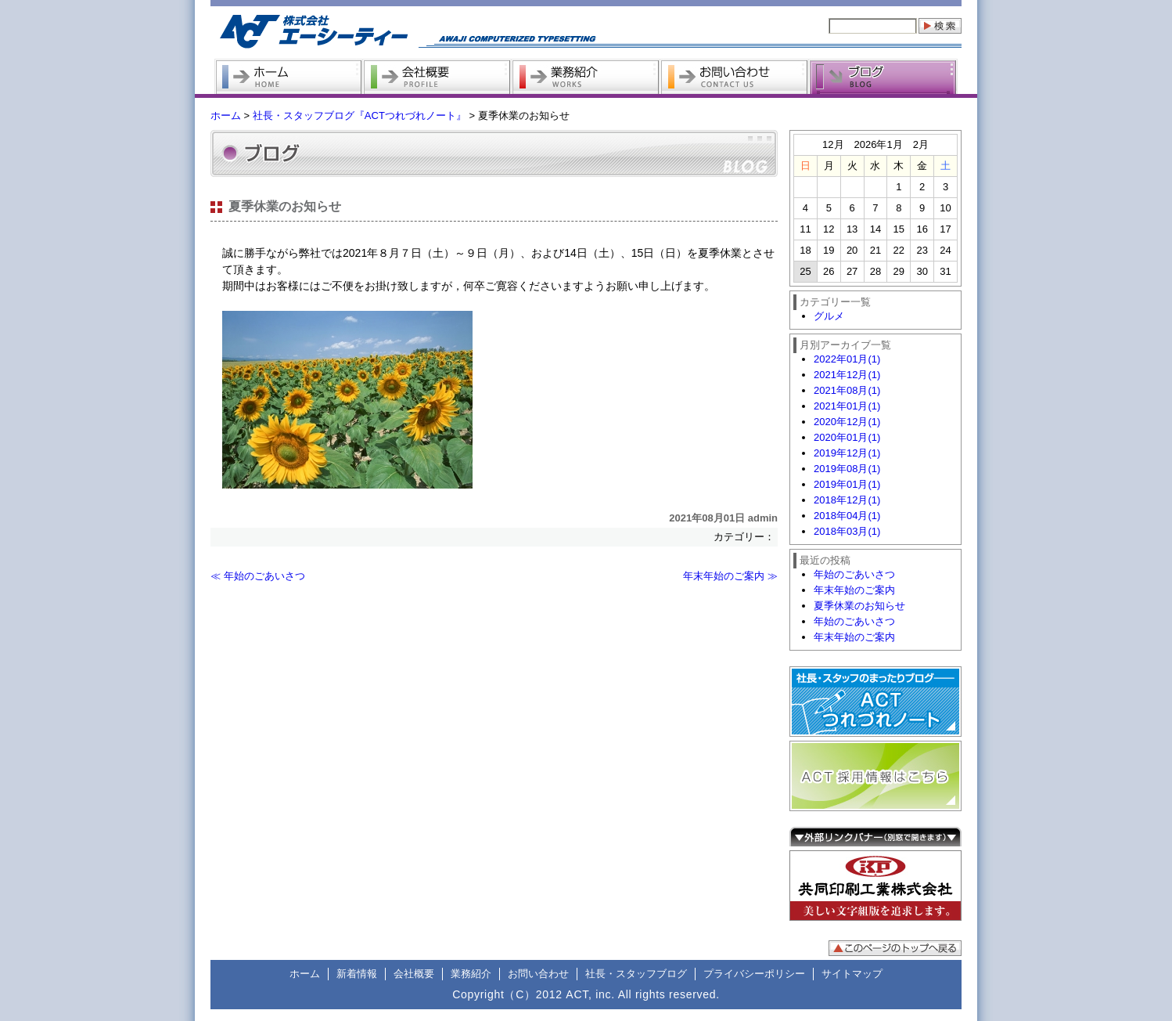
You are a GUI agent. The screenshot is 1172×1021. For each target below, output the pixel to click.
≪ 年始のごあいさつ (257, 576)
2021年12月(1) (847, 375)
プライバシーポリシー (754, 974)
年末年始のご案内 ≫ (730, 576)
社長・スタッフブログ (636, 974)
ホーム (225, 115)
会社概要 (414, 974)
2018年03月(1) (847, 531)
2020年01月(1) (847, 437)
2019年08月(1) (847, 468)
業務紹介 (471, 974)
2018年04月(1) (847, 515)
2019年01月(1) (847, 484)
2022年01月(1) (847, 359)
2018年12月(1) (847, 500)
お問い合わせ (538, 974)
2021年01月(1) (847, 406)
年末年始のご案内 (854, 590)
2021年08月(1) (847, 390)
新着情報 (356, 974)
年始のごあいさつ (854, 574)
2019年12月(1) (847, 453)
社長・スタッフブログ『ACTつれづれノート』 (359, 115)
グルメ (829, 316)
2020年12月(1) (847, 422)
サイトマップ (852, 974)
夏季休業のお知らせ (859, 606)
